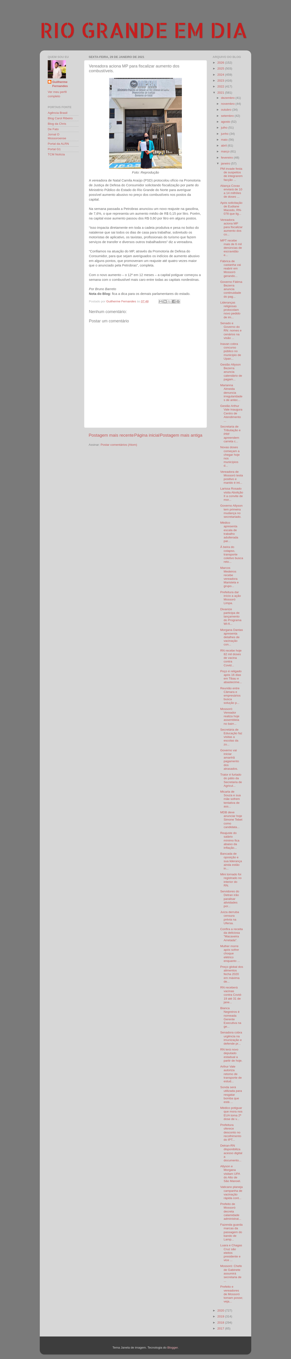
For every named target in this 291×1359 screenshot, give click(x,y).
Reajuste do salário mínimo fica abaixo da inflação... (229, 840)
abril (224, 145)
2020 (221, 1310)
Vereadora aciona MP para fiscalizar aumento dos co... (231, 227)
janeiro (226, 163)
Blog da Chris (57, 123)
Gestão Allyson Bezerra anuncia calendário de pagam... (231, 372)
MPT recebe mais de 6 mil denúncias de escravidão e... (231, 248)
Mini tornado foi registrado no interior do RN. (231, 880)
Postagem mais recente (111, 435)
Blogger (172, 1347)
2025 (221, 68)
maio (224, 139)
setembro (228, 115)
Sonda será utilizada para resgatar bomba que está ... (231, 1094)
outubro (226, 109)
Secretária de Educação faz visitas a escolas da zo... (231, 737)
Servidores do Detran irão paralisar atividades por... (229, 899)
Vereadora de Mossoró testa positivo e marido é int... (231, 477)
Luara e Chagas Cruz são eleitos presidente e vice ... (231, 1253)
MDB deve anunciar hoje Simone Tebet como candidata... (231, 820)
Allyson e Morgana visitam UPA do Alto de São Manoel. (230, 1174)
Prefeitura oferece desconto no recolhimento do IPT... (230, 1132)
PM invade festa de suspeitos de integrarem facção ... (231, 174)
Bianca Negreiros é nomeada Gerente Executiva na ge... (230, 1017)
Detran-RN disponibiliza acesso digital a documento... (231, 1153)
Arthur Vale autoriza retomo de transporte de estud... (231, 1074)
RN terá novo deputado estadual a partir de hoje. (231, 1055)
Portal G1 (54, 149)
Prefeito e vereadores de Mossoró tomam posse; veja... (231, 1294)
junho (225, 133)
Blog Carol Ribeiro (60, 118)
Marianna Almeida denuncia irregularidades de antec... (231, 392)
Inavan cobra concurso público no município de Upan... (230, 351)
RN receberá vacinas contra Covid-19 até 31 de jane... (231, 995)
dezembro (228, 98)
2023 (221, 80)
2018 (221, 1322)
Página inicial (146, 435)
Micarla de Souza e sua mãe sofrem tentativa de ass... (230, 799)
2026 (221, 62)
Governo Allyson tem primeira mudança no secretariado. (231, 511)
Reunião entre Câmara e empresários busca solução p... (230, 696)
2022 (221, 86)
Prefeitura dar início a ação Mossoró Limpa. (230, 597)
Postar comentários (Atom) (119, 444)
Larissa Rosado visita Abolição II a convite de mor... (231, 494)
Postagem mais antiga (181, 435)
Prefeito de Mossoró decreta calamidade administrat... (230, 1211)
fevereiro (227, 157)
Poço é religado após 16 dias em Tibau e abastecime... (231, 677)
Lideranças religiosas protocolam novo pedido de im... (230, 310)
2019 (221, 1316)
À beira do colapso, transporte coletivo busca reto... (231, 554)
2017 (221, 1328)
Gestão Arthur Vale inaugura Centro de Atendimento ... (231, 413)
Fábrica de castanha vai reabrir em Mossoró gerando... (230, 268)
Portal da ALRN (58, 143)
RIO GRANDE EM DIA (144, 29)
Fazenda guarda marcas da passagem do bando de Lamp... (231, 1232)
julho (224, 127)
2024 (221, 74)
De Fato (53, 129)
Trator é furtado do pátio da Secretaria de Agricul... (231, 780)
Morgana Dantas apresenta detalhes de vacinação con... (231, 637)
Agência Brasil (57, 112)
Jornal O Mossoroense (57, 136)
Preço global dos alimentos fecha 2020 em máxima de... (231, 974)
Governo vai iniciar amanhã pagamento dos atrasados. (229, 759)
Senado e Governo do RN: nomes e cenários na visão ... (231, 330)
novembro (228, 103)
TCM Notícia (56, 154)
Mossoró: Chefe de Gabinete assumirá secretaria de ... (231, 1273)
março (225, 151)
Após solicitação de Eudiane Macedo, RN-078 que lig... (231, 208)
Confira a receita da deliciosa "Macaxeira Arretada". (231, 934)
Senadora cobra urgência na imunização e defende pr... (231, 1038)
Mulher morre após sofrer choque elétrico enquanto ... (230, 953)
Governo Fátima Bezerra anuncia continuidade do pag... (231, 289)
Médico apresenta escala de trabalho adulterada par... (229, 532)
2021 (221, 92)
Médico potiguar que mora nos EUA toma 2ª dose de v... (231, 1113)
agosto (226, 121)
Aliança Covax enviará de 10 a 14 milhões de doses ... (231, 191)
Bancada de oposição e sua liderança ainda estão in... (231, 861)
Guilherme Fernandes (60, 84)
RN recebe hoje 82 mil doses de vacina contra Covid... (231, 658)
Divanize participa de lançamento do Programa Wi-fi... (230, 616)
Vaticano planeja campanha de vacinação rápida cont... (231, 1192)
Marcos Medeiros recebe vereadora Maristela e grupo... (229, 577)
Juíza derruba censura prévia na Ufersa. (229, 917)
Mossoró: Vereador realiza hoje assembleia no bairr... (229, 716)
